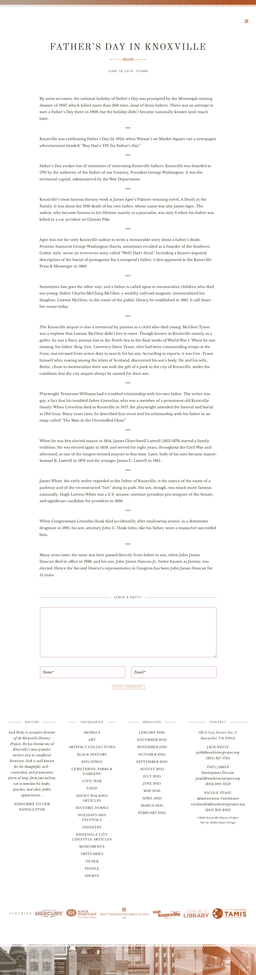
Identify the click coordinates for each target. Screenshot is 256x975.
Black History (92, 754)
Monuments (91, 846)
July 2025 (152, 776)
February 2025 (152, 813)
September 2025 (152, 762)
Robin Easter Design (223, 822)
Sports (92, 876)
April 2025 (152, 798)
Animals (92, 732)
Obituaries (92, 854)
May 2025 (152, 791)
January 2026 (152, 732)
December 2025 (152, 740)
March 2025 (152, 805)
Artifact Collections (92, 747)
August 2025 (152, 769)
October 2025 (152, 754)
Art (92, 740)
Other (142, 71)
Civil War (92, 781)
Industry (92, 827)
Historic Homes (92, 808)
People (92, 868)
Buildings (92, 762)
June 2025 (152, 783)
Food (91, 788)
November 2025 (152, 747)
